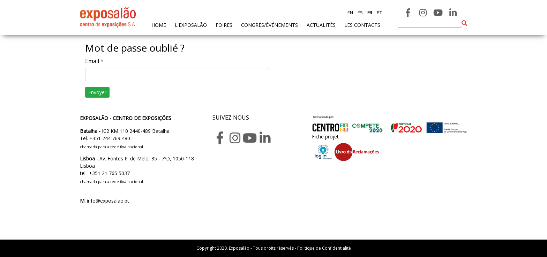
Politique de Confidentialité (324, 248)
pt (379, 12)
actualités (321, 25)
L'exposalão (191, 25)
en (350, 12)
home (158, 24)
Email (94, 61)
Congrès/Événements (269, 25)
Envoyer (97, 92)
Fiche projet (325, 136)
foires (224, 25)
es (360, 12)
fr (369, 12)
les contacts (362, 25)
